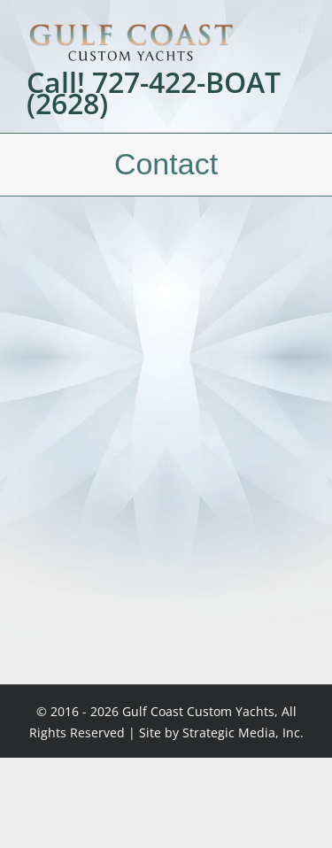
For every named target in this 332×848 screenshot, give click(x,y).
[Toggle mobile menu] (301, 27)
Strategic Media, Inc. (243, 732)
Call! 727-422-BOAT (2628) (154, 93)
